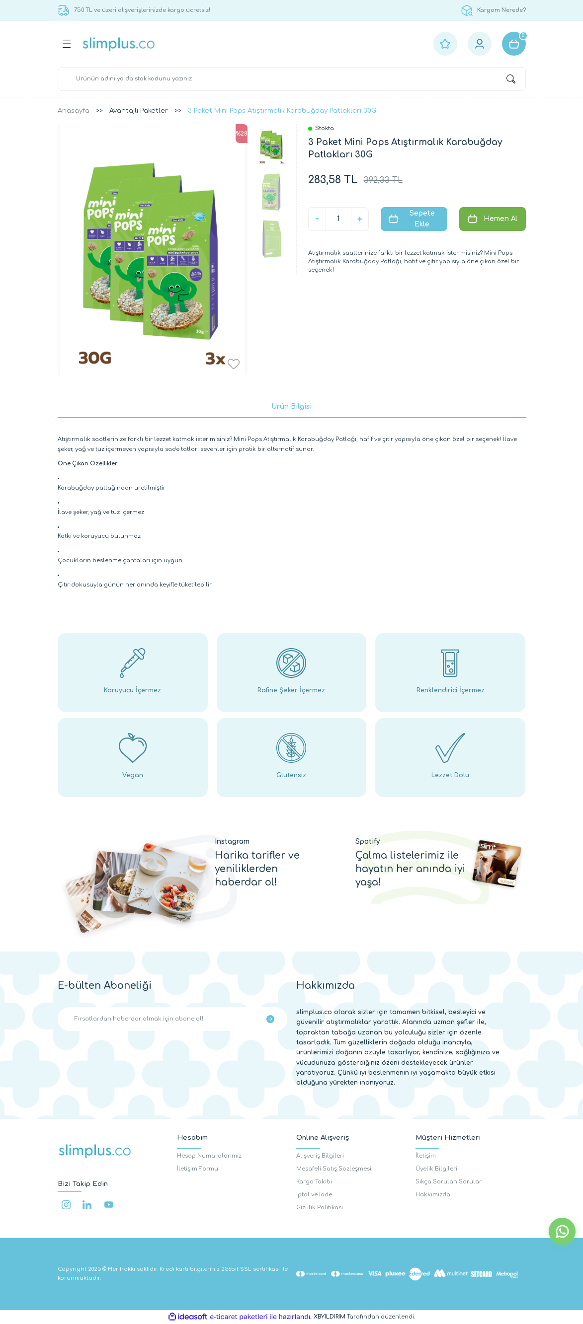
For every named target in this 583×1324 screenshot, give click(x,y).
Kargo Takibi (314, 1181)
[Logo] (119, 44)
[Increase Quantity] (359, 219)
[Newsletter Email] (172, 1019)
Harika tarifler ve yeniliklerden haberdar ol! (257, 868)
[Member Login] (480, 44)
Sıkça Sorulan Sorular (449, 1181)
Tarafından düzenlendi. (364, 1317)
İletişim (426, 1156)
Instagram (232, 841)
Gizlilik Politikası (319, 1207)
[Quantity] (338, 219)
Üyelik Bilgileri (436, 1169)
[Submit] (270, 1019)
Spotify (367, 841)
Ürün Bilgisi (291, 406)
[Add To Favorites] (233, 364)
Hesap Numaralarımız (209, 1156)
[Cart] (514, 44)
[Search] (292, 79)
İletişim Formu (197, 1169)
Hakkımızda (433, 1194)
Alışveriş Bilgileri (320, 1156)
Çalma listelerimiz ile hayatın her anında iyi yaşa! (410, 868)
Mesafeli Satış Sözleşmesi (333, 1169)
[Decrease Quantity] (317, 219)
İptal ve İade (314, 1194)
